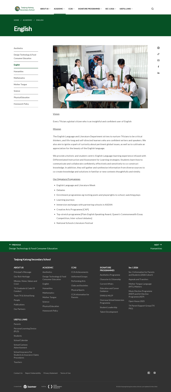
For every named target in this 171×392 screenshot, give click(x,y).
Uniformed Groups (79, 276)
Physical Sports (77, 290)
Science (17, 91)
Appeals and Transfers (138, 279)
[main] (85, 133)
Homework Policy (21, 104)
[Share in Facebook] (158, 65)
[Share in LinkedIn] (158, 71)
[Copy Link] (158, 54)
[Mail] (158, 59)
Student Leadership (108, 307)
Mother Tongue (20, 84)
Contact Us (18, 373)
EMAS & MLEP (106, 295)
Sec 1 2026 (109, 9)
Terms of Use (65, 373)
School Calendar (21, 340)
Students (18, 336)
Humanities (18, 71)
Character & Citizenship (110, 279)
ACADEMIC (58, 9)
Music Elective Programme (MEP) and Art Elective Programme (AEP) (140, 294)
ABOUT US (44, 9)
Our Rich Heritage (22, 276)
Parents (17, 324)
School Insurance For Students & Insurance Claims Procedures (26, 355)
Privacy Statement (51, 373)
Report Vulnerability (33, 373)
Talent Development (109, 312)
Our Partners (19, 309)
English (17, 65)
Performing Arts (78, 281)
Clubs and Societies (79, 285)
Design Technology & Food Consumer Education (25, 56)
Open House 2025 (137, 301)
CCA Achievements (79, 272)
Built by (54, 386)
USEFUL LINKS (125, 9)
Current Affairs (106, 284)
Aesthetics (18, 48)
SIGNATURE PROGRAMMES (89, 9)
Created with (27, 386)
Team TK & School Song (24, 295)
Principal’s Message (22, 272)
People (17, 300)
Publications (19, 304)
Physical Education (21, 97)
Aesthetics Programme (110, 275)
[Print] (158, 48)
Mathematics (19, 78)
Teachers (18, 362)
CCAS (70, 9)
